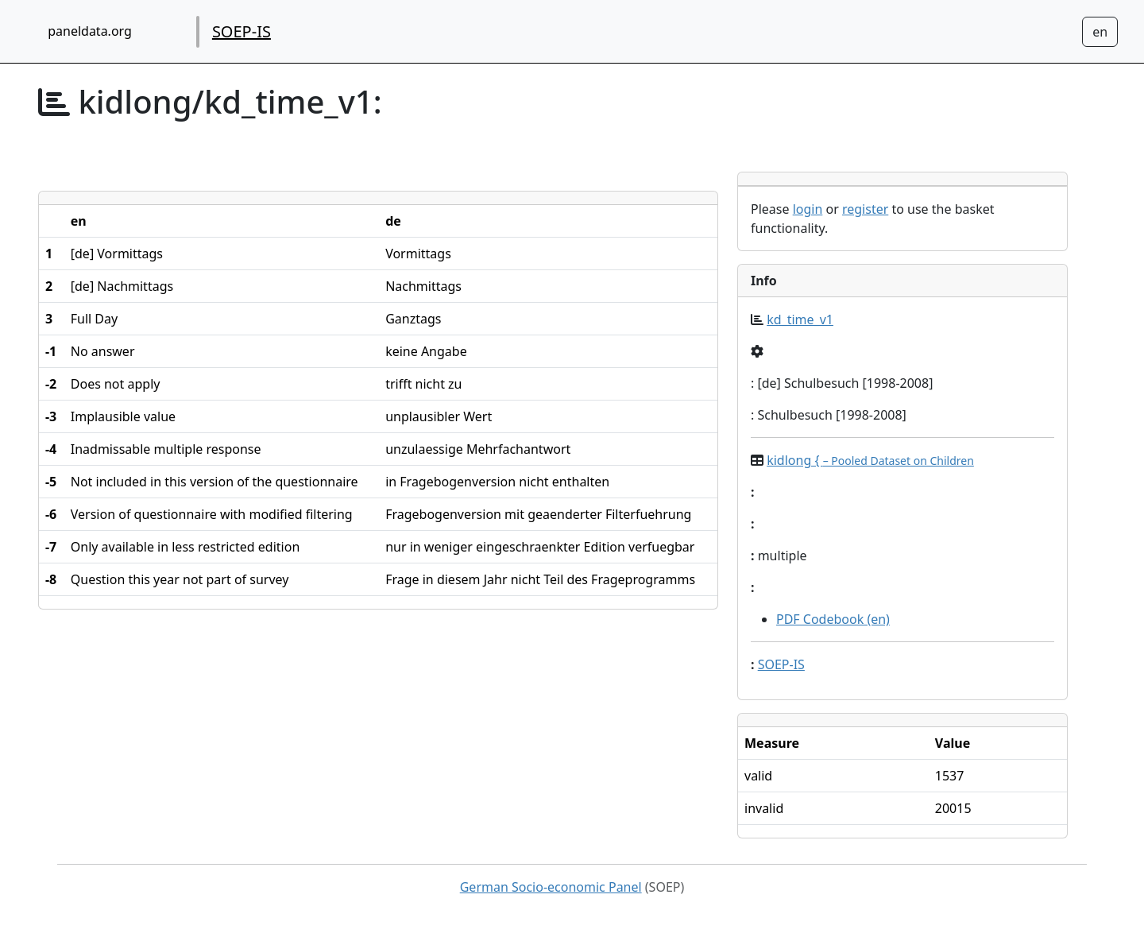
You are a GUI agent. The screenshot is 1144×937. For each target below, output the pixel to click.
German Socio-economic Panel (551, 887)
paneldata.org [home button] (90, 31)
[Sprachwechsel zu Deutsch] (1100, 32)
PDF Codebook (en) (833, 619)
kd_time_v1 (800, 319)
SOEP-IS (241, 31)
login (808, 209)
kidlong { (870, 460)
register (865, 209)
